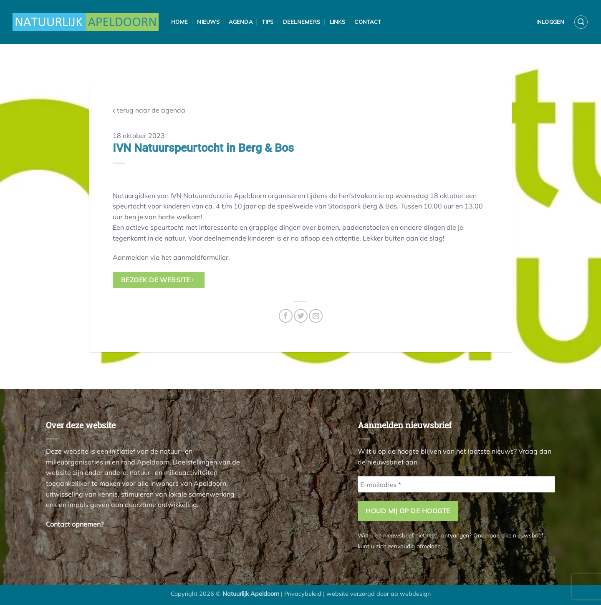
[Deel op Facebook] (286, 316)
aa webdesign (411, 593)
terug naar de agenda (149, 110)
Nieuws (208, 21)
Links (337, 21)
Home (179, 21)
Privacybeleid (302, 593)
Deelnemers (302, 21)
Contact (367, 21)
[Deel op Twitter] (301, 316)
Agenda (241, 21)
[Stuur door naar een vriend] (316, 316)
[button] (581, 22)
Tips (267, 21)
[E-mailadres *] (456, 484)
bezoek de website (157, 280)
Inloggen (550, 21)
